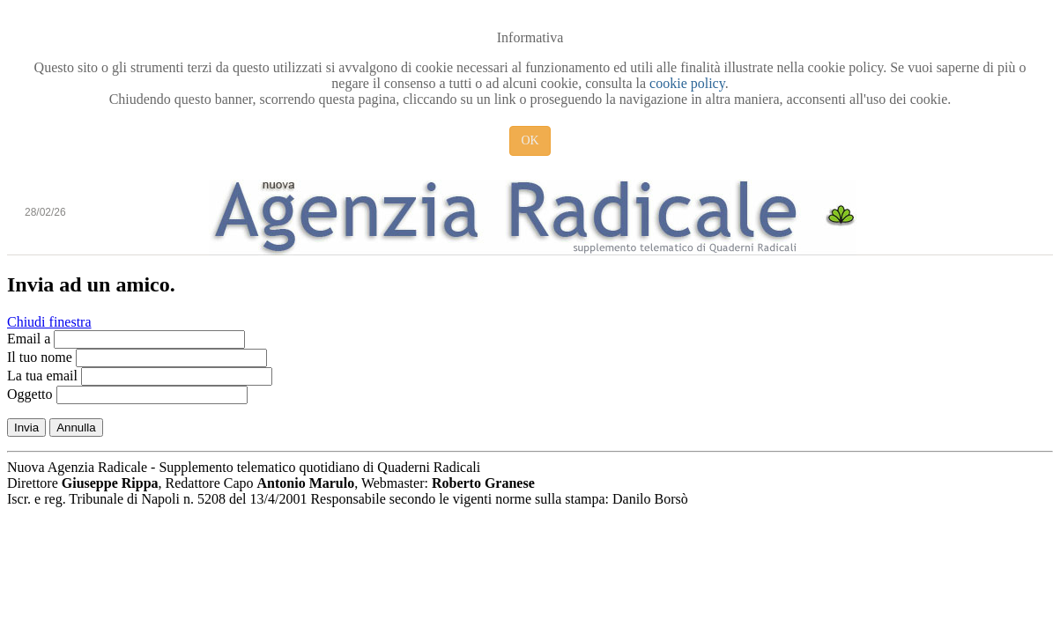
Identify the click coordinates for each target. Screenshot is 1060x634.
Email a (28, 338)
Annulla (75, 427)
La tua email (42, 375)
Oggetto (30, 394)
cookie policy (687, 83)
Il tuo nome (39, 357)
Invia (26, 427)
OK (529, 140)
